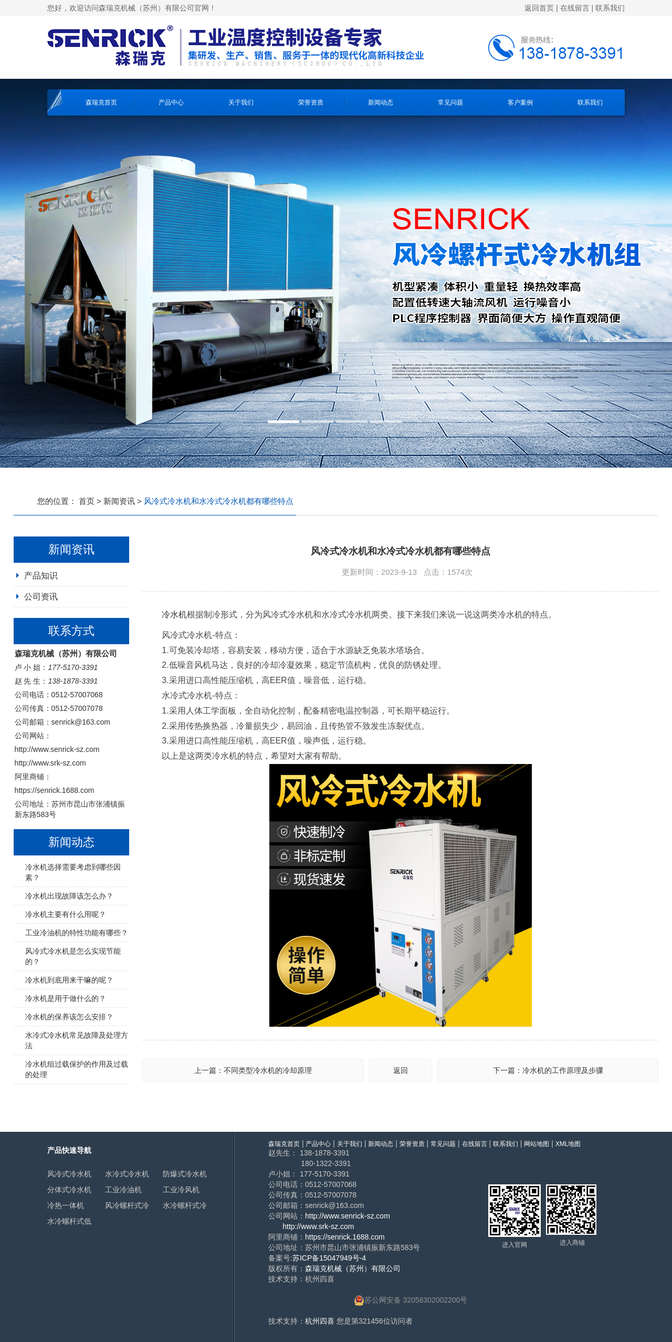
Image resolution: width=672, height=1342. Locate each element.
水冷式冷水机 (127, 1174)
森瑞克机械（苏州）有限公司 (353, 1268)
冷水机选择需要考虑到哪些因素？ (73, 872)
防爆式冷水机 (185, 1174)
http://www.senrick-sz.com (57, 749)
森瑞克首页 (101, 102)
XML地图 (568, 1144)
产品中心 (171, 102)
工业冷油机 (123, 1189)
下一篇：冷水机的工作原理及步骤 (548, 1070)
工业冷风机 (181, 1189)
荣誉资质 (310, 102)
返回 (400, 1070)
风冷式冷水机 (69, 1174)
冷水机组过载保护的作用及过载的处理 (76, 1069)
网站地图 (536, 1144)
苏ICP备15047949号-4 (329, 1258)
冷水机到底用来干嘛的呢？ (69, 980)
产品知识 (41, 575)
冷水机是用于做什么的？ (65, 998)
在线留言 (575, 8)
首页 (86, 501)
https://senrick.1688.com (54, 790)
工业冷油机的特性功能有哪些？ (76, 932)
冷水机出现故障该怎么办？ (69, 896)
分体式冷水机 (69, 1189)
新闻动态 (380, 102)
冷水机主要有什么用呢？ (65, 914)
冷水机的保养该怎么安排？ (69, 1017)
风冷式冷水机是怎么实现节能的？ (73, 956)
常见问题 (450, 102)
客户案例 (520, 102)
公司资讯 (41, 596)
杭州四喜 (319, 1321)
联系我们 (610, 8)
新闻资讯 (119, 501)
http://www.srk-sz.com (50, 763)
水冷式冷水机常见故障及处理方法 (76, 1040)
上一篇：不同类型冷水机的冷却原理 (253, 1070)
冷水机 (174, 614)
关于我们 (241, 102)
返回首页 (539, 8)
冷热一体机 (65, 1205)
